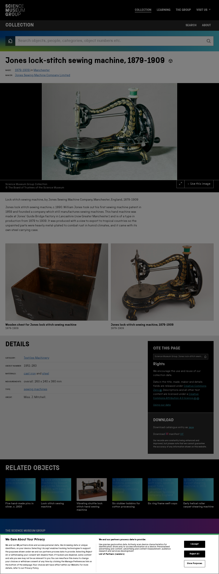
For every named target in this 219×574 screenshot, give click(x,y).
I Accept (194, 544)
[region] (109, 554)
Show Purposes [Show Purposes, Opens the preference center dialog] (194, 564)
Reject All (194, 554)
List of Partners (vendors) (112, 554)
